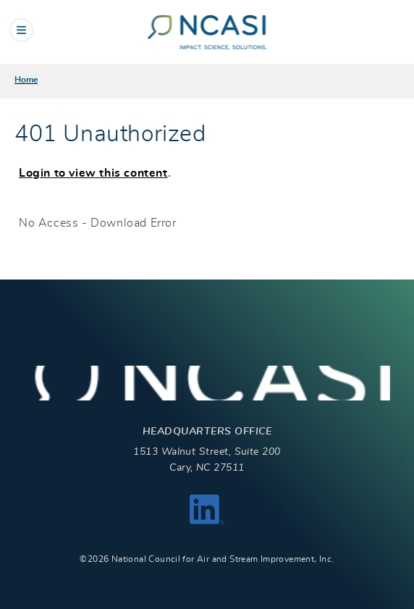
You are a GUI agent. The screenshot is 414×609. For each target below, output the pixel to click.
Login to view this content (93, 173)
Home (26, 79)
